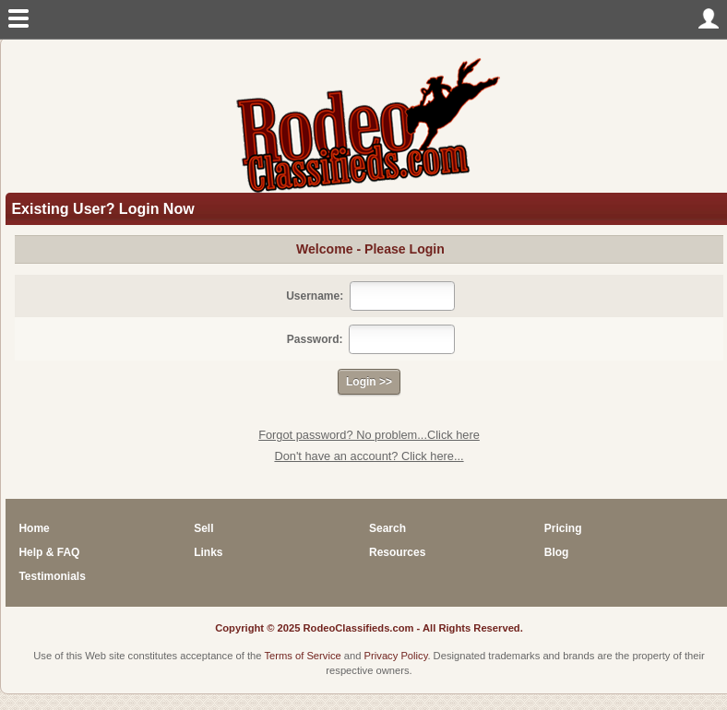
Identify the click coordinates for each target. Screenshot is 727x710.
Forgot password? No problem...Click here (369, 435)
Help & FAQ (48, 552)
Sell (203, 528)
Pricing (563, 528)
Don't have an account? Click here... (368, 456)
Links (208, 552)
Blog (556, 552)
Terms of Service (302, 655)
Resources (397, 552)
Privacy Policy (396, 655)
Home (33, 528)
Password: (315, 339)
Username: (314, 296)
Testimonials (51, 576)
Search (387, 528)
